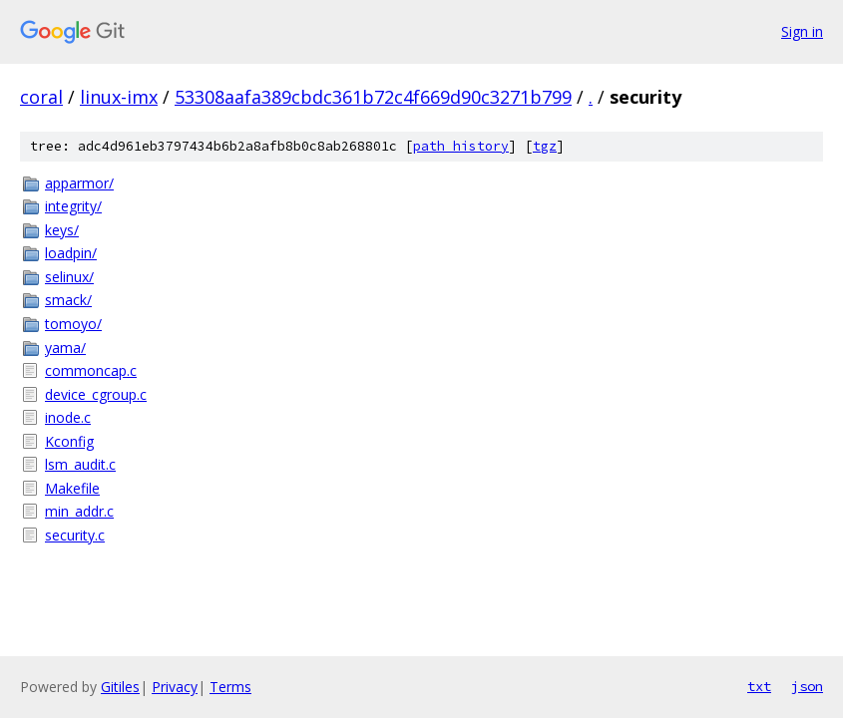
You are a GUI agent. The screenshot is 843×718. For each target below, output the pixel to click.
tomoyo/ (73, 323)
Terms (230, 686)
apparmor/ (79, 183)
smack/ (68, 299)
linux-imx (119, 97)
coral (41, 97)
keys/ (62, 229)
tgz (545, 146)
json (807, 686)
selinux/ (69, 276)
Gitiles (120, 686)
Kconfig (69, 441)
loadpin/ (71, 252)
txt (759, 686)
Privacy (175, 686)
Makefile (72, 488)
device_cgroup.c (96, 394)
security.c (75, 535)
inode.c (68, 417)
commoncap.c (91, 370)
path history (461, 146)
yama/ (65, 347)
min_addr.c (79, 511)
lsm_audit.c (80, 464)
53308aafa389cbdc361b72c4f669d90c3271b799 (373, 97)
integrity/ (73, 205)
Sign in (802, 31)
